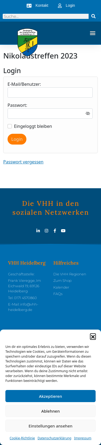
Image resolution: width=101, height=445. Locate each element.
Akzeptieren (50, 397)
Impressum (82, 439)
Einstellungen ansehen (50, 427)
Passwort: (17, 105)
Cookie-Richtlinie (22, 439)
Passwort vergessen (23, 162)
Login (17, 139)
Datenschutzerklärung (54, 439)
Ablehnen (50, 412)
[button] (93, 338)
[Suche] (93, 16)
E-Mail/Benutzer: (24, 84)
